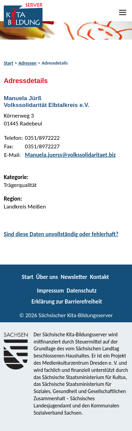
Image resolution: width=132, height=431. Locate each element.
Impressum (50, 290)
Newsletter (74, 277)
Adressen (27, 63)
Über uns (47, 277)
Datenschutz (81, 290)
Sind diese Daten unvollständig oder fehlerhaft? (61, 234)
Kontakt (99, 277)
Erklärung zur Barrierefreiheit (67, 301)
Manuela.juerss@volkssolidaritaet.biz (70, 155)
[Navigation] (123, 12)
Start (8, 63)
